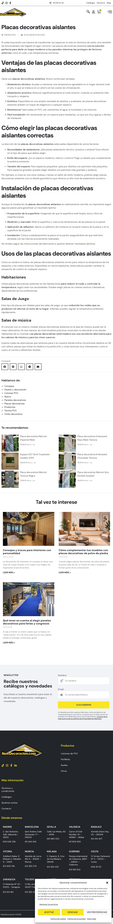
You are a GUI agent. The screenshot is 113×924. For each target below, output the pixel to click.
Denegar (73, 912)
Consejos (9, 386)
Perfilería (65, 759)
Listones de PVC (69, 753)
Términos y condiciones (7, 790)
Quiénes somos (9, 802)
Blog (109, 3)
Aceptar (49, 912)
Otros (64, 771)
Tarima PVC (10, 410)
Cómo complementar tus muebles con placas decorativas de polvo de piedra (83, 551)
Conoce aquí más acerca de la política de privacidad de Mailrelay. (82, 717)
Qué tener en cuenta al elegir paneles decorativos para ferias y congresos (27, 622)
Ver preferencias (97, 912)
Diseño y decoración (15, 389)
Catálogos (90, 3)
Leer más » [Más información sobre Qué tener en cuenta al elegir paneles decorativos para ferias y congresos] (9, 642)
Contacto (6, 808)
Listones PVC (11, 393)
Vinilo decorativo (13, 414)
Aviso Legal (91, 919)
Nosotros (101, 3)
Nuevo (7, 396)
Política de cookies (58, 919)
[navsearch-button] (88, 12)
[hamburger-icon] (109, 12)
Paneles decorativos (15, 400)
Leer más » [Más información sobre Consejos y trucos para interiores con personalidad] (9, 572)
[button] (107, 882)
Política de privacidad (76, 919)
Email (61, 689)
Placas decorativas (14, 403)
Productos (10, 35)
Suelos (64, 765)
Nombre (62, 675)
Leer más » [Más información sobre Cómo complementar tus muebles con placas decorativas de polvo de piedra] (65, 572)
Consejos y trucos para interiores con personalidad (27, 551)
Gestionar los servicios (48, 904)
